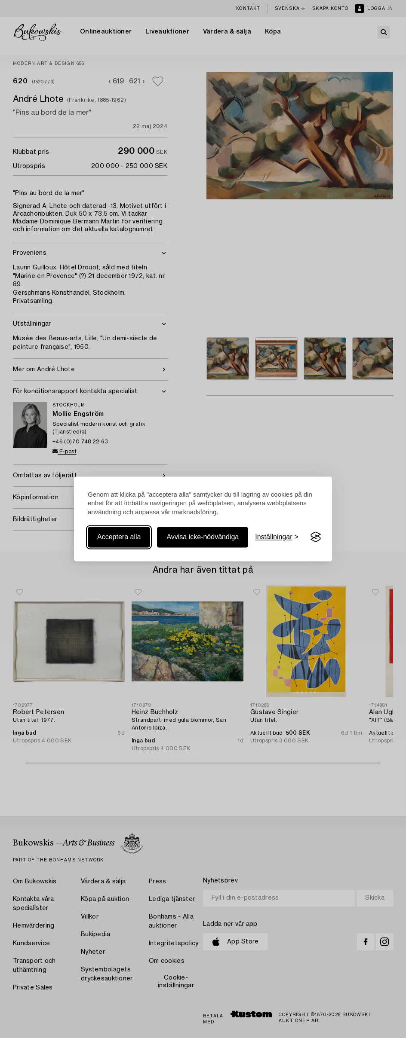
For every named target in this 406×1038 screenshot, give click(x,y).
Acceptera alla (119, 536)
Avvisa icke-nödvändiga (202, 536)
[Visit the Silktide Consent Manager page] (315, 537)
